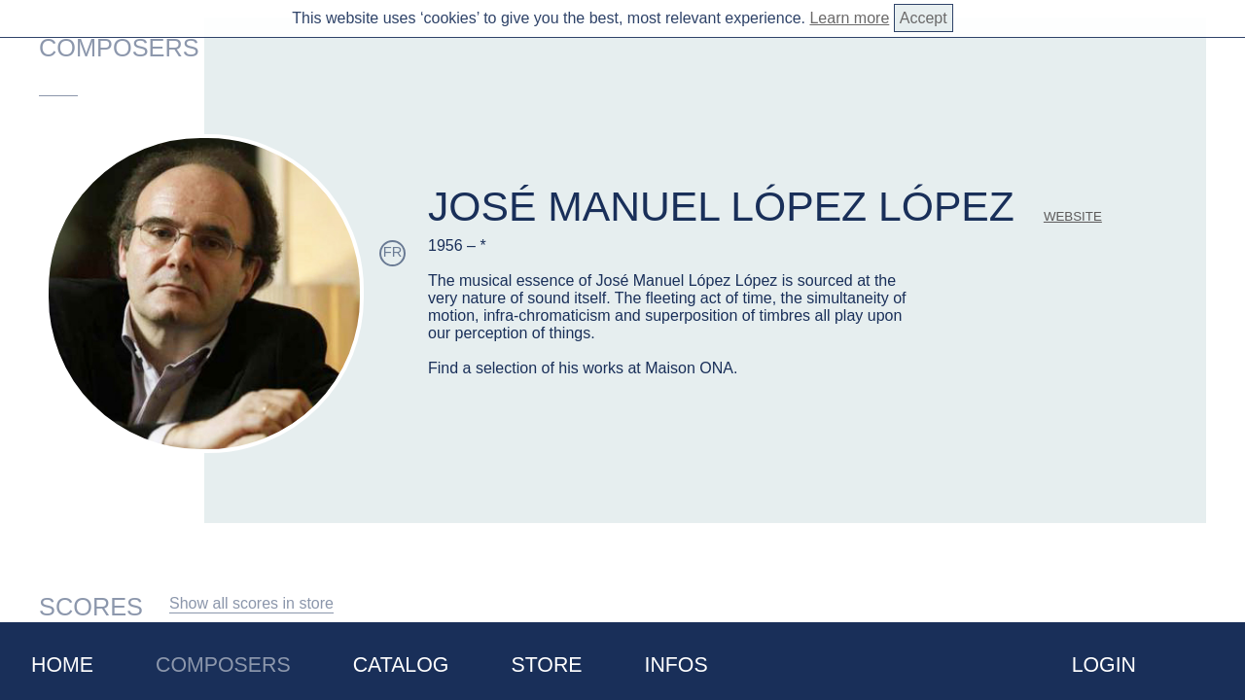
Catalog (401, 665)
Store (546, 665)
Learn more (849, 18)
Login (1104, 665)
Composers (223, 665)
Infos (676, 665)
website (1073, 216)
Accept (923, 18)
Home (62, 665)
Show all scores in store (251, 603)
